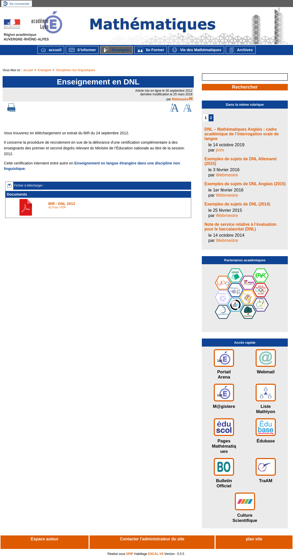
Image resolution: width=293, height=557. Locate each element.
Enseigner (116, 49)
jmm (220, 150)
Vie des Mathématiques (196, 49)
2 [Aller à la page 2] (211, 118)
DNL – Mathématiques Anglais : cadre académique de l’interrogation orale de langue (241, 134)
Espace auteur (44, 539)
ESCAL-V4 (155, 554)
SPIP (129, 554)
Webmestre (180, 99)
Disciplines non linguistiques (75, 70)
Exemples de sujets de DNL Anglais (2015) (245, 184)
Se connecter (19, 4)
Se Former (150, 49)
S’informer (82, 49)
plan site (254, 539)
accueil (51, 49)
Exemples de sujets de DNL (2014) (237, 204)
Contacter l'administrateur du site (152, 539)
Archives (241, 49)
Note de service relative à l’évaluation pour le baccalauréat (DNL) (240, 226)
